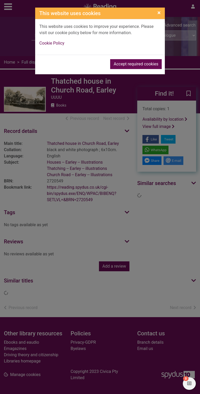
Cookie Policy (51, 43)
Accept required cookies (136, 63)
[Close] (159, 12)
